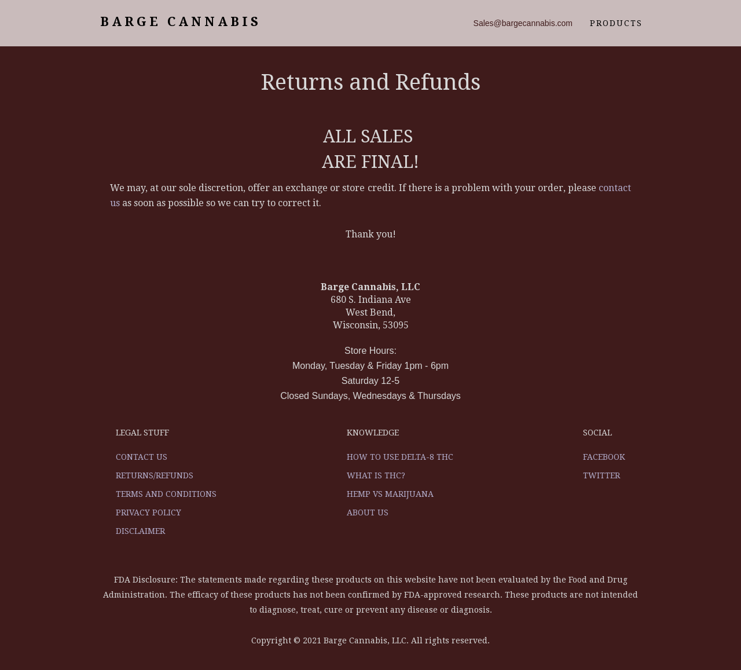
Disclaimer (140, 531)
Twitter (601, 475)
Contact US (141, 457)
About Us (367, 512)
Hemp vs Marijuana (390, 494)
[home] (178, 23)
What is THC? (376, 475)
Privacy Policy (148, 512)
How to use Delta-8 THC (400, 457)
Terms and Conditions (166, 494)
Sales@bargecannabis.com (523, 23)
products (616, 23)
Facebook (604, 457)
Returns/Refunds (154, 475)
